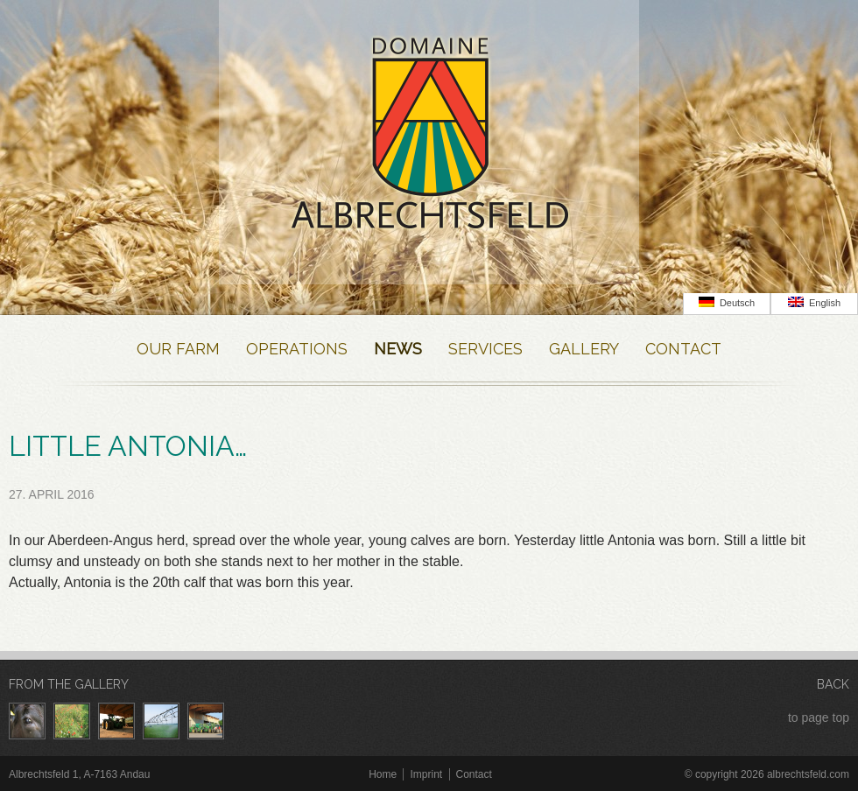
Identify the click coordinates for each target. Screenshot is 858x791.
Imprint (426, 774)
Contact (683, 349)
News (398, 349)
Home (383, 774)
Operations (297, 349)
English (814, 302)
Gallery (584, 349)
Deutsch (727, 302)
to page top (818, 717)
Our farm (178, 349)
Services (485, 349)
